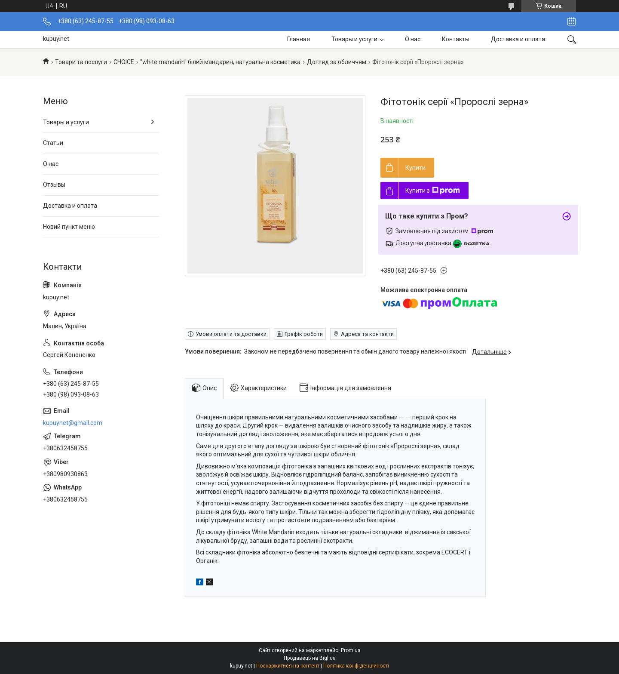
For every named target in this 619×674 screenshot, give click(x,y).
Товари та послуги (81, 61)
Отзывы (54, 184)
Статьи (53, 142)
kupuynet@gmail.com (72, 422)
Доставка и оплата (518, 39)
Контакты (455, 39)
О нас (412, 39)
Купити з (432, 190)
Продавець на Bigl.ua (310, 658)
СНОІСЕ (123, 61)
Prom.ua (351, 650)
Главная (298, 39)
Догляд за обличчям (336, 61)
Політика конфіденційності (356, 666)
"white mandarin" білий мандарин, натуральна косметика (220, 61)
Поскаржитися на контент (287, 666)
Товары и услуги (354, 39)
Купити (415, 167)
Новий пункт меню (69, 226)
